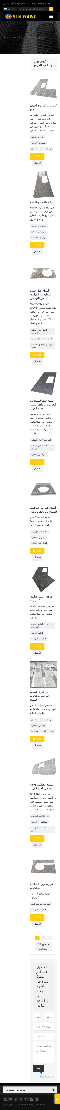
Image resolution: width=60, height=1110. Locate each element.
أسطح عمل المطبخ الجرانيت (39, 331)
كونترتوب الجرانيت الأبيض (41, 148)
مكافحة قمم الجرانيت (40, 531)
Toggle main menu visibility (51, 16)
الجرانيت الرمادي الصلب (41, 440)
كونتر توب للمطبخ (38, 537)
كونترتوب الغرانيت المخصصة (42, 731)
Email (37, 156)
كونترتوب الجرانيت (38, 237)
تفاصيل (37, 162)
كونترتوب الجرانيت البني (41, 903)
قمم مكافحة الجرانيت (40, 816)
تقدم (38, 1068)
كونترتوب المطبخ (38, 231)
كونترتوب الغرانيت (38, 142)
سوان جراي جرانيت (39, 225)
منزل (5, 37)
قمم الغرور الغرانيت (39, 821)
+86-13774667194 (41, 3)
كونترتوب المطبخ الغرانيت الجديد (41, 346)
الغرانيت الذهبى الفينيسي (41, 338)
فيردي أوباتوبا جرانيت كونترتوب (39, 626)
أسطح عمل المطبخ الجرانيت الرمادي (39, 447)
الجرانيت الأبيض (37, 137)
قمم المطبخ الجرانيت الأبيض (40, 829)
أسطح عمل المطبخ (39, 543)
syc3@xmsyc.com (16, 3)
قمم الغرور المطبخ (39, 454)
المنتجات (16, 37)
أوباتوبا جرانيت (37, 633)
